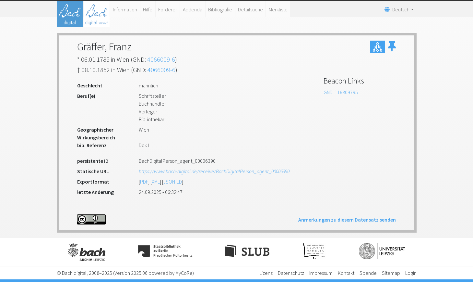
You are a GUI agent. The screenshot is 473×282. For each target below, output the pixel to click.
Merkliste (278, 9)
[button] (392, 47)
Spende (368, 273)
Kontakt (346, 273)
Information (125, 9)
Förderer (167, 9)
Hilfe (147, 9)
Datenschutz (291, 273)
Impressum (321, 273)
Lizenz (266, 273)
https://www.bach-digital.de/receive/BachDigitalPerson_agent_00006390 (214, 171)
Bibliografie (220, 9)
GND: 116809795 (341, 92)
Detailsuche (250, 9)
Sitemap (391, 273)
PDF (144, 181)
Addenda (192, 9)
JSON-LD (172, 181)
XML (156, 181)
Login (411, 273)
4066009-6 (161, 59)
